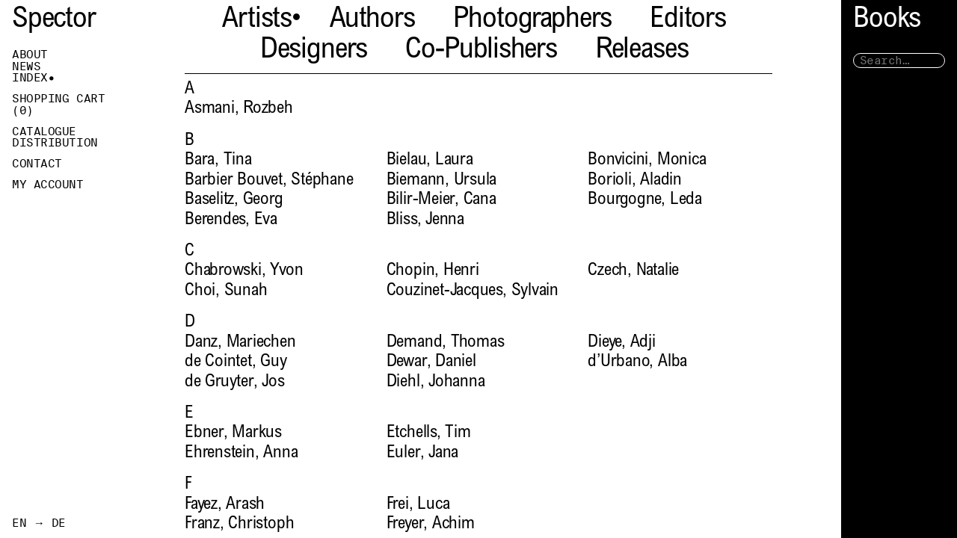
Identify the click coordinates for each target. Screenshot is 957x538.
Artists (257, 20)
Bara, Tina (218, 160)
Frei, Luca (418, 504)
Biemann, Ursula (442, 180)
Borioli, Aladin (635, 180)
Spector (54, 20)
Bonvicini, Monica (647, 160)
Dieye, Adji (621, 342)
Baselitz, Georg (234, 199)
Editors (688, 20)
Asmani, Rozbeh (239, 108)
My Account (48, 185)
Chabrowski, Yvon (244, 270)
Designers (313, 51)
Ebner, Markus (233, 433)
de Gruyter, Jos (235, 382)
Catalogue (44, 131)
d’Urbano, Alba (637, 362)
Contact (37, 164)
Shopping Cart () (58, 105)
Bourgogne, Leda (645, 199)
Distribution (55, 143)
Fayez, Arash (225, 504)
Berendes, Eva (231, 220)
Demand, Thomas (446, 342)
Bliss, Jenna (425, 220)
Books (886, 20)
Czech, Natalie (633, 270)
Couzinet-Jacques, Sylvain (472, 291)
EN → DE (39, 523)
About (30, 55)
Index (30, 78)
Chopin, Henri (433, 270)
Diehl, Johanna (436, 382)
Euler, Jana (422, 453)
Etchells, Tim (429, 433)
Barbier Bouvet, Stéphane (269, 180)
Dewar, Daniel (431, 362)
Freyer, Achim (431, 524)
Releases (642, 51)
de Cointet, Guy (236, 362)
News (26, 66)
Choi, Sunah (226, 291)
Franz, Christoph (239, 524)
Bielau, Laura (430, 160)
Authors (372, 20)
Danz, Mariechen (240, 342)
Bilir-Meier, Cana (441, 199)
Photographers (532, 20)
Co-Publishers (481, 51)
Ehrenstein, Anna (241, 453)
